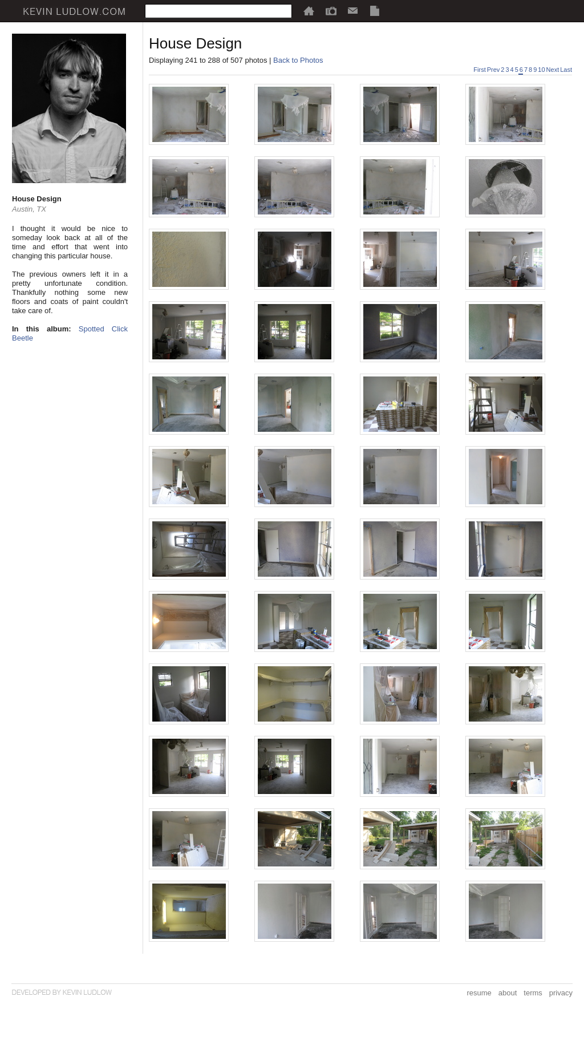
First (479, 69)
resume (479, 993)
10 (541, 69)
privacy (561, 993)
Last (566, 69)
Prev (493, 69)
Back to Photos (298, 60)
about (507, 993)
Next (552, 69)
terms (533, 993)
